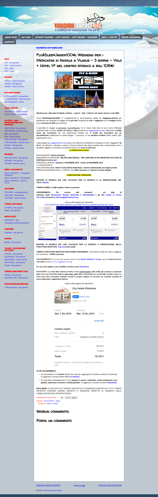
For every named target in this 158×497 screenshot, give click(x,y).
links (43, 197)
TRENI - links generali (12, 210)
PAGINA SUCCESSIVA (110, 485)
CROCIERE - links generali (14, 195)
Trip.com (61, 247)
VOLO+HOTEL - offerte (52, 401)
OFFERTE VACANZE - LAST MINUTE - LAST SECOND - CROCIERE (66, 37)
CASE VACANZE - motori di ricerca (17, 142)
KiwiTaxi (76, 377)
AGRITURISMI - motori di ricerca (16, 131)
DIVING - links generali (12, 242)
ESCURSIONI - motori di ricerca (15, 260)
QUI (55, 160)
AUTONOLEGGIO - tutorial (14, 102)
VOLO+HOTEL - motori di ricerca (16, 112)
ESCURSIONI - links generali (14, 257)
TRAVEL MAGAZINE (130, 37)
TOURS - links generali (12, 265)
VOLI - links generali (11, 63)
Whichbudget (88, 195)
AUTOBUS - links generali (13, 208)
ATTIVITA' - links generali (13, 254)
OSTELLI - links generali (13, 145)
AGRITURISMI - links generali (15, 128)
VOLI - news (8, 68)
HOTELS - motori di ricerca (14, 86)
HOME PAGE (11, 37)
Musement (112, 383)
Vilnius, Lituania (52, 403)
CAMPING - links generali (13, 233)
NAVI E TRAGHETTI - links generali (17, 178)
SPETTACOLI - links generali (14, 262)
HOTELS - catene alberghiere (15, 81)
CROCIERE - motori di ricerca (15, 198)
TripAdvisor (84, 267)
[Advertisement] (19, 50)
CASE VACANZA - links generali (15, 139)
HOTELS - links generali (13, 84)
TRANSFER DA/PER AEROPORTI (16, 223)
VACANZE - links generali (13, 161)
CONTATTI (9, 41)
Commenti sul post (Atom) (52, 490)
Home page (79, 485)
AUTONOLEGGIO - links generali (16, 96)
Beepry (66, 195)
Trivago (98, 259)
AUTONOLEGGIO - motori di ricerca (17, 99)
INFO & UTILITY (109, 37)
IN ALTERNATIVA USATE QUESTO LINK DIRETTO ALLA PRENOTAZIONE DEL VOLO (79, 205)
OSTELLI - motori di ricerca (14, 148)
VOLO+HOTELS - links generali (15, 114)
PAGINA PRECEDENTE (48, 485)
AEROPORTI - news (11, 220)
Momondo (75, 195)
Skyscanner (56, 195)
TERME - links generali (12, 275)
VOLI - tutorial (9, 71)
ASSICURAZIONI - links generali (16, 287)
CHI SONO (26, 37)
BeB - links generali (11, 134)
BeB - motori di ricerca (12, 137)
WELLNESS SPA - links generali (15, 278)
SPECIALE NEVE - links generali (16, 158)
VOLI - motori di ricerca (12, 65)
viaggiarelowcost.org (97, 130)
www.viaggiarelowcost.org (67, 197)
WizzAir (46, 182)
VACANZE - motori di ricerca (14, 163)
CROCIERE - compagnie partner (16, 192)
